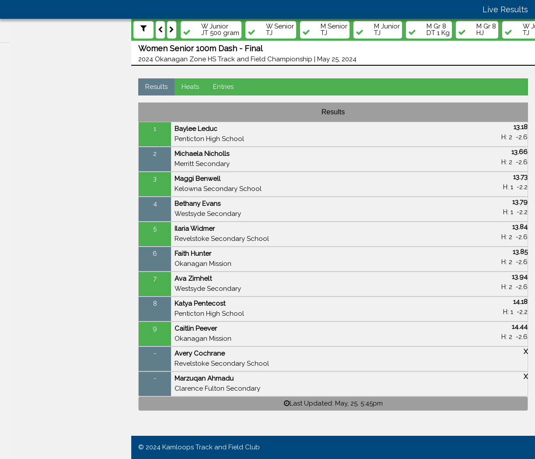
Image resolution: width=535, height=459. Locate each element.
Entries (223, 87)
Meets (21, 132)
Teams (22, 183)
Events (22, 149)
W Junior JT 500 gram (220, 29)
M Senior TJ (334, 29)
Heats (190, 87)
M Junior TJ (387, 29)
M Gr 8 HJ (486, 29)
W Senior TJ (280, 29)
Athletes (24, 166)
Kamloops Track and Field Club (211, 447)
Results (156, 87)
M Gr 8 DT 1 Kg (438, 29)
